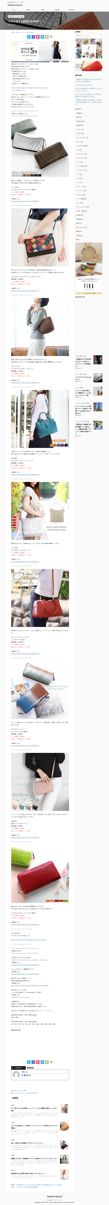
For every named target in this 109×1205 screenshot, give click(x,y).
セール (22, 1093)
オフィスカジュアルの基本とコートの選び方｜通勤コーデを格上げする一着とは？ (88, 95)
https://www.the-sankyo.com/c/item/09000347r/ (25, 965)
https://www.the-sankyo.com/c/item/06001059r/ (25, 561)
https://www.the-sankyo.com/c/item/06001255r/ (25, 290)
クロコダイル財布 (21, 1090)
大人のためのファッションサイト (54, 1200)
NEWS (28, 9)
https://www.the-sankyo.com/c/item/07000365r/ (25, 837)
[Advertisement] (40, 1045)
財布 (36, 1093)
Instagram (57, 9)
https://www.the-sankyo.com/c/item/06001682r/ (25, 924)
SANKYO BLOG (15, 5)
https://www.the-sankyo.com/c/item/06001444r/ (25, 474)
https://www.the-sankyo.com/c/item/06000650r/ (25, 201)
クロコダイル (16, 1093)
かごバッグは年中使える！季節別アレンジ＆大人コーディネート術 (88, 89)
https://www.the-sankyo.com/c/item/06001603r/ (25, 745)
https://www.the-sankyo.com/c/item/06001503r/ (25, 653)
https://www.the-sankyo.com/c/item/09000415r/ (25, 974)
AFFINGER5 (71, 1202)
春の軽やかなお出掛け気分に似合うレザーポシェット (28, 1173)
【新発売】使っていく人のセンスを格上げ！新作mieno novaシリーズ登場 (38, 1184)
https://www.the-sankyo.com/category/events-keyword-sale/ (29, 940)
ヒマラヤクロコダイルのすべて (84, 85)
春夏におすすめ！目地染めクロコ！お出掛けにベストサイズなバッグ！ (34, 1158)
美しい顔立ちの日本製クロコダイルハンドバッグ (27, 1143)
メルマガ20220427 (30, 1093)
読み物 (43, 9)
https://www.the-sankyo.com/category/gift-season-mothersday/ (30, 985)
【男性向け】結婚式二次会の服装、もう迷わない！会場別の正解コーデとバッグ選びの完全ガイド (88, 102)
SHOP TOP (72, 9)
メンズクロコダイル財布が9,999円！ (27, 1187)
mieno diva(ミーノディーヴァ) (20, 997)
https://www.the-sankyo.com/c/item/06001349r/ (25, 382)
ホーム (14, 9)
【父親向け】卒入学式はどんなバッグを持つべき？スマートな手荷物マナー (88, 80)
